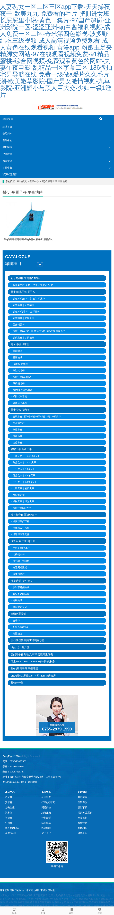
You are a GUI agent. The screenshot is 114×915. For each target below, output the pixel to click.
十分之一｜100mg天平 (25, 482)
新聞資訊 (7, 160)
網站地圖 (32, 781)
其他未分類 (17, 682)
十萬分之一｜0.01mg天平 (26, 456)
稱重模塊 (17, 633)
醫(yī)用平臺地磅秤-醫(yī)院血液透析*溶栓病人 (28, 239)
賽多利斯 (82, 828)
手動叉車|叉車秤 (21, 548)
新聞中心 (46, 792)
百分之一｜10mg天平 (24, 475)
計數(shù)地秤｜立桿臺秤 (26, 311)
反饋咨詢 (82, 802)
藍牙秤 (8, 797)
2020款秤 (46, 828)
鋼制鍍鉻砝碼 (20, 607)
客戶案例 (7, 147)
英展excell (10, 833)
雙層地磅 (17, 357)
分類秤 (8, 822)
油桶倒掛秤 (19, 554)
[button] (109, 140)
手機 (43, 910)
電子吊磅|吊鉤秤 (20, 409)
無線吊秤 (17, 429)
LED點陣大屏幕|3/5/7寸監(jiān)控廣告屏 (33, 675)
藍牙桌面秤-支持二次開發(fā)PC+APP (33, 285)
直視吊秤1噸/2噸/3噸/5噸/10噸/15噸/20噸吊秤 (37, 416)
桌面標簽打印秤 (21, 521)
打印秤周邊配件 (21, 534)
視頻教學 (7, 154)
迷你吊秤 (17, 442)
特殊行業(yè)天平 (22, 507)
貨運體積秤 (19, 574)
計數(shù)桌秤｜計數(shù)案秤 (29, 298)
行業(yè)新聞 (48, 802)
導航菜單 (8, 118)
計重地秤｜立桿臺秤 (23, 318)
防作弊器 (46, 822)
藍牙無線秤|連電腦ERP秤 (25, 278)
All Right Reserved (30, 756)
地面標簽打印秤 (21, 527)
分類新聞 (46, 817)
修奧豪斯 (82, 833)
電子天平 (46, 833)
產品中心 (7, 140)
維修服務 (46, 812)
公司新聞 (46, 797)
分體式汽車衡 (20, 403)
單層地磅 (17, 351)
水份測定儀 (19, 495)
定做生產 (10, 807)
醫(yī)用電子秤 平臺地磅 (54, 181)
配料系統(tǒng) (21, 627)
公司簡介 (7, 133)
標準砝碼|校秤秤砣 (21, 580)
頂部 (99, 910)
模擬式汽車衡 (20, 396)
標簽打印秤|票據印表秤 (24, 514)
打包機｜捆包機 (21, 561)
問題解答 (46, 807)
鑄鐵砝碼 (17, 600)
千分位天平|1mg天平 (24, 469)
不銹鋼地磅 (19, 383)
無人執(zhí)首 (12, 828)
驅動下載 (82, 807)
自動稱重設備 (18, 613)
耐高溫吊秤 (19, 423)
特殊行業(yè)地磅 (22, 377)
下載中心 (7, 167)
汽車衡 (8, 812)
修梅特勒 (82, 822)
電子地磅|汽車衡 (20, 344)
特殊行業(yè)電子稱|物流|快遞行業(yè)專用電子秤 (39, 331)
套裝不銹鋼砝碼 (21, 594)
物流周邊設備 (20, 567)
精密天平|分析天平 (21, 449)
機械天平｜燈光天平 (23, 501)
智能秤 (8, 817)
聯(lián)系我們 (10, 174)
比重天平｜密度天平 (23, 488)
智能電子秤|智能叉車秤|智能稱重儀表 (32, 654)
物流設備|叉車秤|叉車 (23, 541)
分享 (14, 910)
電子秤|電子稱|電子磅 (23, 291)
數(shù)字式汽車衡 (22, 390)
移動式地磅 (19, 370)
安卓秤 (8, 802)
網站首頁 (7, 126)
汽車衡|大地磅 (20, 364)
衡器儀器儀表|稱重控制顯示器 (28, 640)
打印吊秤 (17, 436)
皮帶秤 (16, 620)
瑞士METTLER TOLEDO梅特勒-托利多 (33, 661)
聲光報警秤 (19, 324)
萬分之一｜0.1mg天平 (24, 462)
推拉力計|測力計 (20, 647)
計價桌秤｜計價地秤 (23, 337)
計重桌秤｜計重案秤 (23, 305)
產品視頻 (82, 817)
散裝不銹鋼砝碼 (21, 587)
